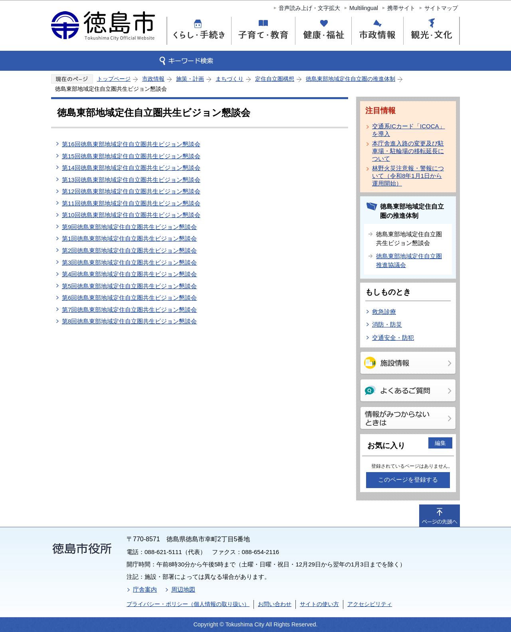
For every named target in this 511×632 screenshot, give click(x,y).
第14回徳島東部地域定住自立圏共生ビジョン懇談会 (131, 167)
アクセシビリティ (369, 604)
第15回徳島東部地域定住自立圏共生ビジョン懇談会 (131, 156)
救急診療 (384, 311)
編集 (440, 443)
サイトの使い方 (319, 604)
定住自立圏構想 (274, 79)
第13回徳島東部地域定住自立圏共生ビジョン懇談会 (131, 179)
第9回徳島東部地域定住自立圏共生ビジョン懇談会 (129, 226)
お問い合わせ (274, 604)
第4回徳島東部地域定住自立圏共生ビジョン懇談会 (129, 274)
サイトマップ (441, 8)
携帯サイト (401, 8)
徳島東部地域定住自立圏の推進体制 (350, 79)
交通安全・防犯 (393, 337)
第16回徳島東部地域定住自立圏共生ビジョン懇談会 (131, 144)
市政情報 (153, 79)
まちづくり (230, 79)
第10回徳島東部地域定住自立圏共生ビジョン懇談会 (131, 214)
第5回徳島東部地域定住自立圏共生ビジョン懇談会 (129, 286)
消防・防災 (387, 324)
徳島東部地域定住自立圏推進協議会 (409, 261)
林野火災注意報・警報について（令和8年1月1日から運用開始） (408, 176)
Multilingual (363, 8)
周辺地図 (183, 589)
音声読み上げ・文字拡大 (309, 8)
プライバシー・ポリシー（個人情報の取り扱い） (188, 604)
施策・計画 (190, 79)
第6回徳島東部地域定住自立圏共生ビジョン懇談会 (129, 297)
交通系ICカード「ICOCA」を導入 (408, 130)
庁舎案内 (145, 589)
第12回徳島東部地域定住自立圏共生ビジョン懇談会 (131, 191)
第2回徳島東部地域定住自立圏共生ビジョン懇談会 (129, 250)
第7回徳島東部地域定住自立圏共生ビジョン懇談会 (129, 309)
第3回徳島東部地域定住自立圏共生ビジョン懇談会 (129, 262)
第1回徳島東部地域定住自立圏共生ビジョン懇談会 (129, 238)
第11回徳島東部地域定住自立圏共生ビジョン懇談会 (131, 203)
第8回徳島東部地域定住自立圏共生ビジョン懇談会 (129, 321)
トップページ (114, 79)
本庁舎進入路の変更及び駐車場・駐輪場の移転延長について (408, 151)
